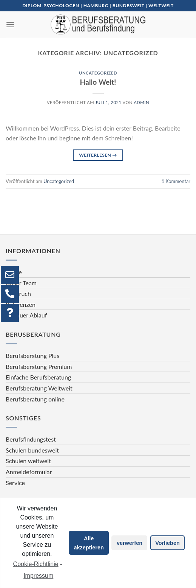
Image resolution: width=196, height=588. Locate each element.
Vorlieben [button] (167, 543)
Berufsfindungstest (31, 439)
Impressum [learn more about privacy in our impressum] (38, 575)
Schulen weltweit (28, 460)
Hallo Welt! (98, 82)
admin (141, 102)
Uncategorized (98, 72)
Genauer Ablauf (26, 315)
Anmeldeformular (29, 471)
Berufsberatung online (35, 399)
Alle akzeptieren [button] (89, 543)
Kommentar (176, 181)
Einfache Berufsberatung (38, 377)
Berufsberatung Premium (39, 366)
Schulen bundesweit (32, 450)
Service (15, 482)
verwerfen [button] (129, 543)
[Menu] (10, 24)
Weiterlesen (98, 155)
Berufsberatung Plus (32, 355)
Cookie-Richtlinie (36, 564)
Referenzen (20, 304)
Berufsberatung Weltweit (39, 388)
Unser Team (21, 282)
